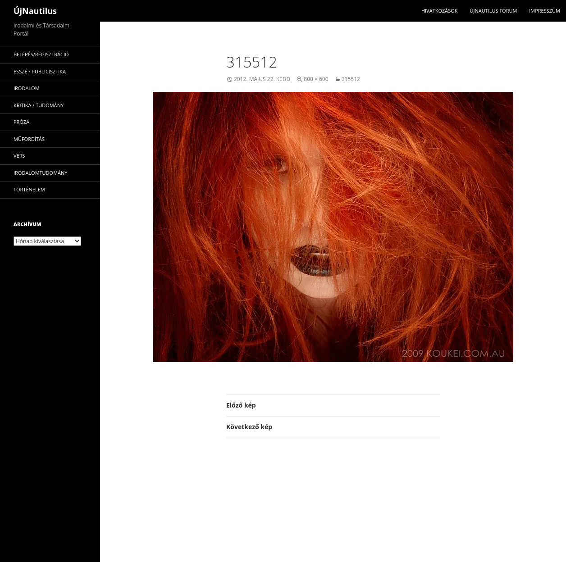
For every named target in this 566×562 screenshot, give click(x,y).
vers (19, 155)
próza (21, 121)
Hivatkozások (439, 10)
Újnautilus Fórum (493, 10)
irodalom (27, 88)
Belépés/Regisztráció (41, 54)
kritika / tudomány (39, 105)
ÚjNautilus (35, 10)
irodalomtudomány (40, 172)
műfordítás (29, 139)
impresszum (544, 10)
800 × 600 (316, 79)
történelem (29, 189)
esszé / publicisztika (40, 71)
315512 (351, 79)
